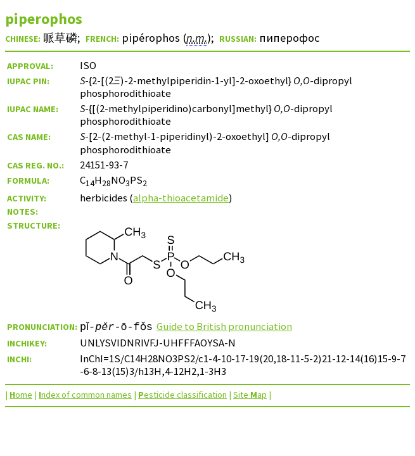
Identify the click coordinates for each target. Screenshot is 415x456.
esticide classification (182, 394)
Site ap (250, 394)
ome (21, 394)
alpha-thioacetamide (181, 198)
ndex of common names (85, 394)
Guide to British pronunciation (228, 326)
